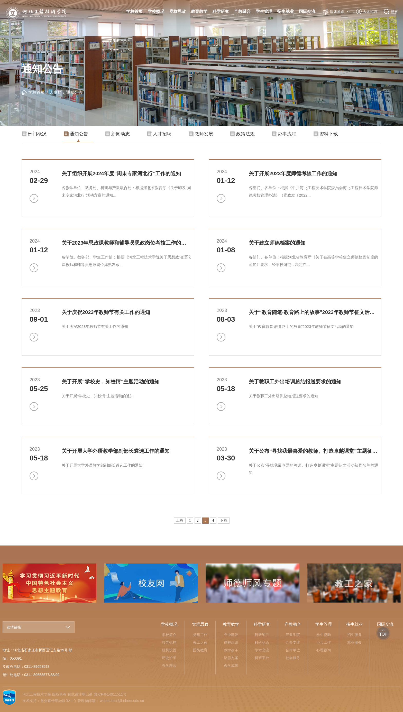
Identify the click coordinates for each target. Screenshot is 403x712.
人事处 (55, 92)
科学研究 (221, 11)
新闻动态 (117, 133)
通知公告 (74, 92)
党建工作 (200, 635)
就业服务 (354, 642)
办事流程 (284, 133)
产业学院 (293, 635)
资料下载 (326, 133)
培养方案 (231, 658)
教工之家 (200, 642)
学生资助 (323, 635)
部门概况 (34, 133)
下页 (223, 520)
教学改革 (231, 650)
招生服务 (354, 635)
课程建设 (231, 642)
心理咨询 (323, 650)
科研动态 (262, 642)
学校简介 (169, 635)
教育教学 (199, 11)
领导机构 (169, 642)
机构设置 (169, 650)
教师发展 (201, 133)
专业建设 (231, 635)
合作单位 (293, 650)
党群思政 (177, 11)
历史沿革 (169, 658)
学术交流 (262, 650)
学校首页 (134, 11)
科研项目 (262, 635)
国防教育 (200, 650)
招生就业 (285, 11)
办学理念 (169, 665)
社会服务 (293, 658)
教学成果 (231, 665)
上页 (179, 520)
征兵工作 (323, 642)
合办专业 (293, 642)
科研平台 (262, 658)
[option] (151, 583)
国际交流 (307, 11)
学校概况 (156, 11)
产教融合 (242, 11)
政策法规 (242, 133)
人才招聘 (159, 133)
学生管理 (264, 11)
